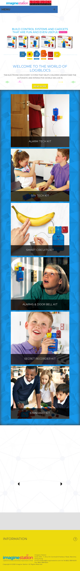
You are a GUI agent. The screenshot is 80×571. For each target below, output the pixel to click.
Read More (40, 86)
